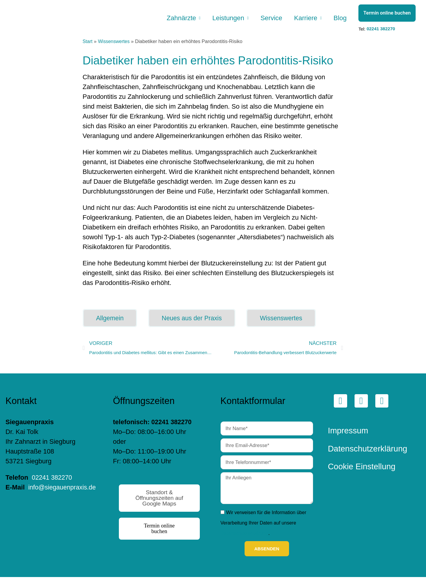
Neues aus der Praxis (196, 321)
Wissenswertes (114, 44)
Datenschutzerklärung (244, 536)
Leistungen (224, 19)
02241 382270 (381, 30)
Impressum (348, 434)
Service (268, 19)
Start (88, 44)
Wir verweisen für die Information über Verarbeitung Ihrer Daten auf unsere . (263, 526)
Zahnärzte (176, 19)
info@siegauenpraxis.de (41, 501)
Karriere (303, 19)
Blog (339, 19)
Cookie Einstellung (361, 470)
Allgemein (111, 321)
